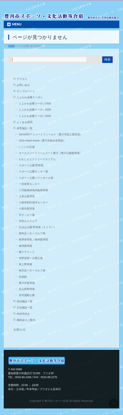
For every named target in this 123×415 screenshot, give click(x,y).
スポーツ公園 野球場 (31, 165)
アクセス (22, 78)
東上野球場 (25, 264)
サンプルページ (26, 91)
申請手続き (23, 313)
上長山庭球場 (27, 196)
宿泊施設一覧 (24, 301)
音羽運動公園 (27, 295)
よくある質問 (24, 122)
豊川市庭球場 (27, 282)
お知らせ (19, 329)
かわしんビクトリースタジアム (37, 159)
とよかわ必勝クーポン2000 (35, 109)
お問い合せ (23, 85)
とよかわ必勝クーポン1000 (35, 103)
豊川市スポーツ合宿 (56, 400)
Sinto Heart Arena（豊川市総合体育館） (42, 140)
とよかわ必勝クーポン (30, 97)
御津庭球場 (25, 245)
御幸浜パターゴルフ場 (32, 233)
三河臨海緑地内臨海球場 (33, 190)
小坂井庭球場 (27, 208)
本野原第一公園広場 (31, 258)
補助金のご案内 (26, 320)
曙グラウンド (27, 252)
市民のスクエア (28, 221)
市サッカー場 (27, 214)
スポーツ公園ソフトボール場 (36, 177)
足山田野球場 (27, 289)
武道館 (23, 276)
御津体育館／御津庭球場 (33, 239)
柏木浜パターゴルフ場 (32, 270)
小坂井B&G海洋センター (33, 202)
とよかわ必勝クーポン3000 (35, 116)
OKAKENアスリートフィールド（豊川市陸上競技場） (50, 134)
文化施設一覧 (24, 307)
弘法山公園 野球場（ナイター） (37, 227)
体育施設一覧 (24, 128)
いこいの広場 (27, 146)
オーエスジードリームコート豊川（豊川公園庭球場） (50, 153)
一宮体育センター (29, 184)
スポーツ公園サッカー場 (33, 171)
